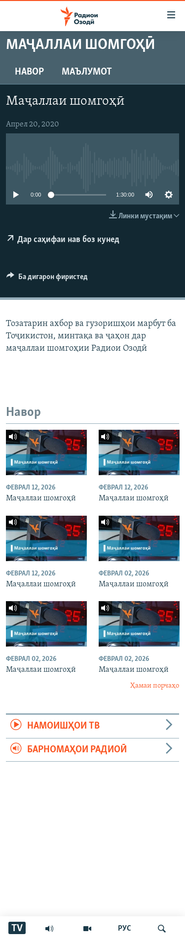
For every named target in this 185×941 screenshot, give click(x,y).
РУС (124, 929)
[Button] (47, 279)
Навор (29, 72)
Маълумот (87, 72)
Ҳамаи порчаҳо (154, 686)
